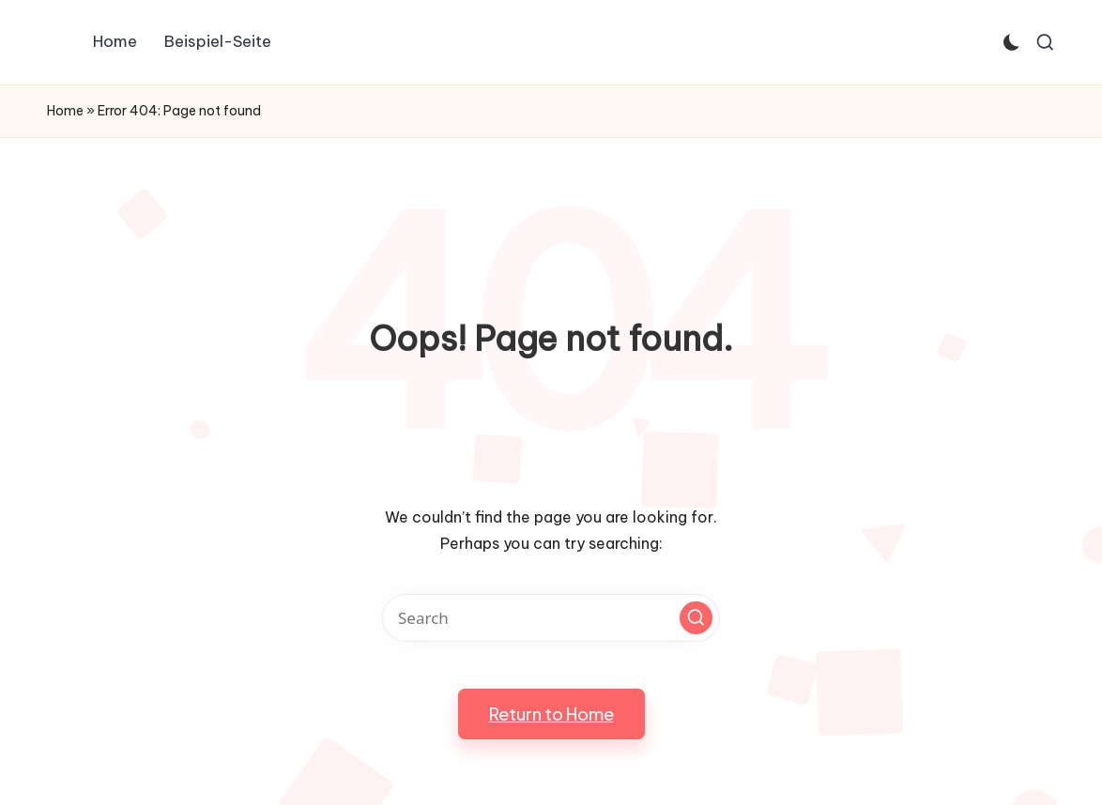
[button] (696, 617)
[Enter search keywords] (551, 618)
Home (65, 110)
